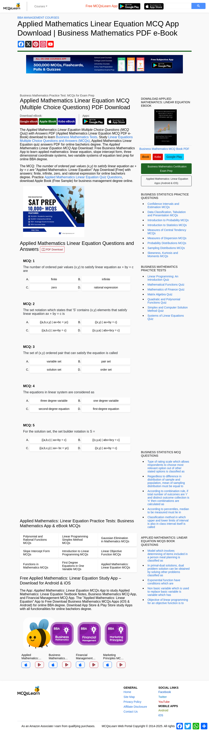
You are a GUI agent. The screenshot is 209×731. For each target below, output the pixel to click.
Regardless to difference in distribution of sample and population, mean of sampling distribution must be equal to (166, 481)
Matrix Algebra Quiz (160, 294)
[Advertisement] (78, 484)
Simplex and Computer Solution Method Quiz (168, 309)
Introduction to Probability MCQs (168, 220)
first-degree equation (106, 408)
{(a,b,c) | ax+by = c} (54, 330)
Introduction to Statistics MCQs (167, 225)
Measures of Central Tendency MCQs (167, 231)
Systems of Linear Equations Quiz (166, 317)
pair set (106, 361)
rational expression (106, 287)
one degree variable (106, 400)
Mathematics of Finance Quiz (166, 289)
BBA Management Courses (38, 17)
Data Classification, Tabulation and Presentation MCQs (167, 213)
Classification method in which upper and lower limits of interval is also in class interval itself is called (168, 522)
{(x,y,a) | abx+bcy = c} (106, 330)
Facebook (164, 692)
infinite (106, 279)
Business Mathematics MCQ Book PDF (164, 148)
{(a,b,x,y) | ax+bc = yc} (54, 322)
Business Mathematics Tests (76, 137)
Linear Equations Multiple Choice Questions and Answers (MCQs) (76, 138)
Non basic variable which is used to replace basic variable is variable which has (168, 591)
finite (54, 279)
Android (163, 710)
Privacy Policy (132, 701)
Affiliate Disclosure (135, 706)
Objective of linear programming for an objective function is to (168, 601)
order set (106, 369)
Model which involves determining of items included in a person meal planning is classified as (168, 555)
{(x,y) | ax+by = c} (106, 322)
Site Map (129, 696)
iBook (145, 156)
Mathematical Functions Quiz (166, 284)
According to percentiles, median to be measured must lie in (168, 510)
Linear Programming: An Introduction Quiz (163, 278)
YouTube (164, 701)
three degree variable (54, 400)
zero (54, 287)
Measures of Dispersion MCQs (167, 238)
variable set (54, 361)
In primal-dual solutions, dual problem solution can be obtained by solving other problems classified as (169, 570)
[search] (178, 6)
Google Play (174, 156)
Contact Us (130, 711)
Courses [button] (39, 6)
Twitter (162, 696)
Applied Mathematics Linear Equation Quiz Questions (83, 177)
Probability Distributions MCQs (167, 243)
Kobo (158, 156)
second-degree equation (54, 408)
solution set (54, 369)
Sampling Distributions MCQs (166, 248)
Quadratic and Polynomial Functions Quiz (164, 301)
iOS (160, 715)
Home (127, 692)
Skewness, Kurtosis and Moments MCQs (163, 254)
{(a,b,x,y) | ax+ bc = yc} (54, 448)
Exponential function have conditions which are (164, 582)
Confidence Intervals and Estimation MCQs (163, 205)
